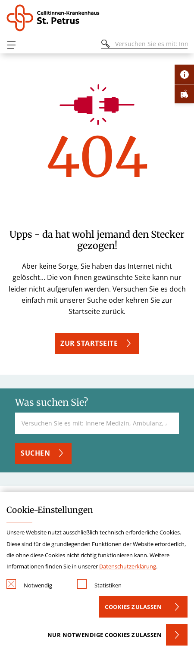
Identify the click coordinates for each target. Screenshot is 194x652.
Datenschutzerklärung (127, 566)
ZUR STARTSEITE (89, 343)
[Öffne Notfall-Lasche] (184, 93)
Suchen (35, 453)
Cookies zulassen (133, 607)
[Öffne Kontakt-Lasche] (184, 74)
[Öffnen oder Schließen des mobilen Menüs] (11, 45)
